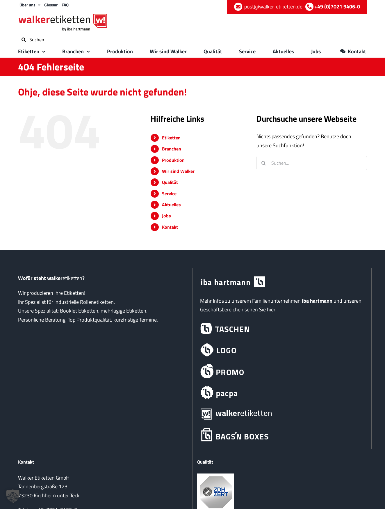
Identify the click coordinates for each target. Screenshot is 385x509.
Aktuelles (171, 204)
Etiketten (171, 137)
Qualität (170, 182)
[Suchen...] (311, 163)
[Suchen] (192, 39)
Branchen (171, 148)
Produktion (173, 160)
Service (169, 193)
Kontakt (170, 227)
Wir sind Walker (178, 171)
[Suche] (23, 39)
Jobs (166, 215)
